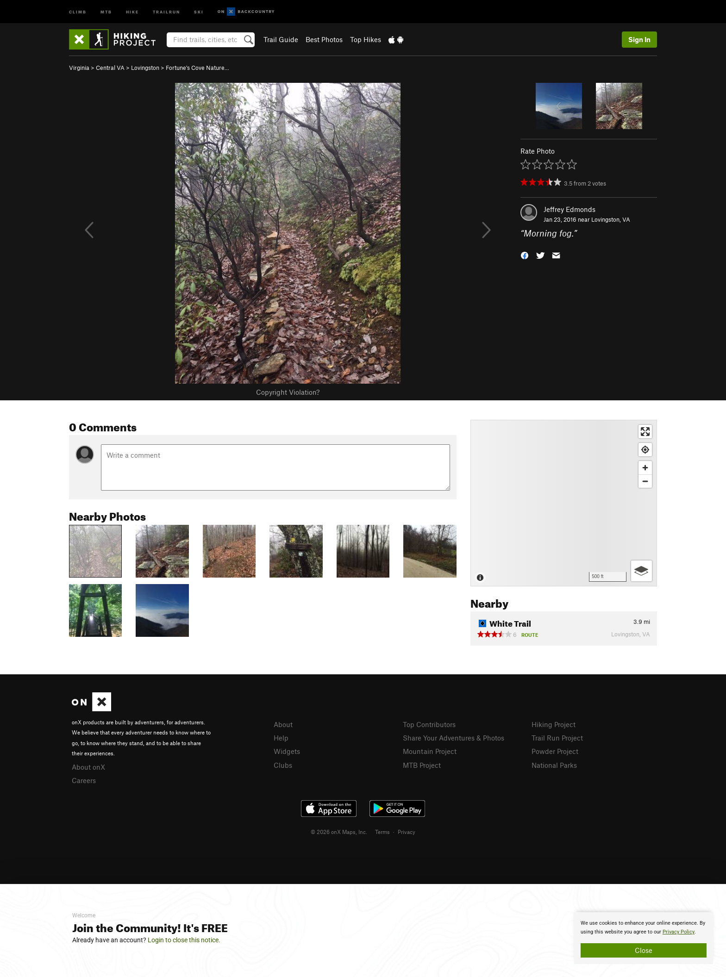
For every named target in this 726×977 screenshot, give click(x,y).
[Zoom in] (645, 467)
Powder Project (555, 751)
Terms (382, 831)
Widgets (287, 751)
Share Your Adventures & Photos (453, 738)
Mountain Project (430, 751)
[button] (524, 254)
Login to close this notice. (184, 940)
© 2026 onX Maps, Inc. (339, 831)
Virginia (79, 67)
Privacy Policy (679, 932)
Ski (199, 11)
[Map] (564, 503)
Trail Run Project (557, 738)
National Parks (554, 765)
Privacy (406, 831)
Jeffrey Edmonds (569, 209)
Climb (78, 11)
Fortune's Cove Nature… (197, 67)
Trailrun (166, 11)
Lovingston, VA (610, 219)
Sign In (639, 39)
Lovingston (145, 67)
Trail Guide (280, 39)
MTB (106, 11)
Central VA (110, 67)
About (283, 724)
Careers (84, 780)
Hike (132, 11)
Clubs (283, 765)
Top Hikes (365, 39)
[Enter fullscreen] (645, 431)
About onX (88, 767)
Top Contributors (429, 724)
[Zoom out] (645, 481)
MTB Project (422, 765)
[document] (644, 938)
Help (281, 738)
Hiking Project (554, 724)
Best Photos (324, 39)
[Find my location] (645, 449)
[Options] (641, 570)
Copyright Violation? (287, 392)
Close (643, 950)
